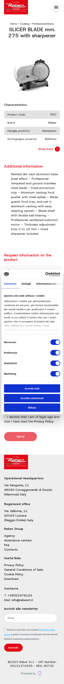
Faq (6, 545)
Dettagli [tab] (26, 283)
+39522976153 (20, 595)
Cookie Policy (13, 574)
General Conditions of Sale (23, 570)
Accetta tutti (32, 388)
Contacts (11, 549)
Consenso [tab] (10, 283)
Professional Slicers (43, 23)
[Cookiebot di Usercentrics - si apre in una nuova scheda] (45, 274)
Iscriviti (13, 647)
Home (13, 23)
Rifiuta (32, 407)
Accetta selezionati (32, 398)
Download (11, 579)
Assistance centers (18, 540)
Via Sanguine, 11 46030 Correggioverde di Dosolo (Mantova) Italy (28, 489)
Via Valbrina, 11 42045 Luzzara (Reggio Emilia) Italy (18, 515)
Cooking (24, 23)
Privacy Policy (44, 421)
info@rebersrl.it (22, 600)
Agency (9, 536)
